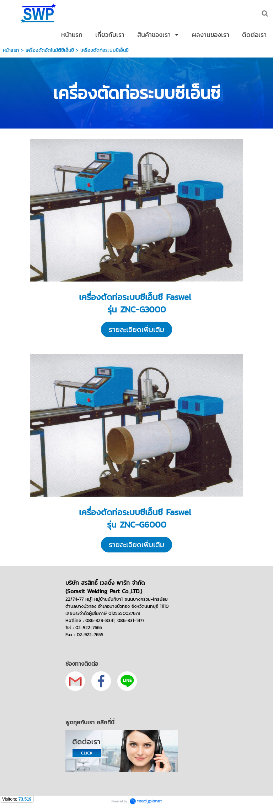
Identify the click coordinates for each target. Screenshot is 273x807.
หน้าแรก (11, 50)
